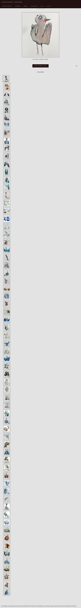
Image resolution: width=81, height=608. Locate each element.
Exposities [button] (18, 6)
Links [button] (42, 6)
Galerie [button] (26, 6)
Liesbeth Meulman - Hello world (11, 2)
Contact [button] (49, 6)
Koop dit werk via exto (40, 65)
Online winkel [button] (34, 6)
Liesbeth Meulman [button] (7, 6)
